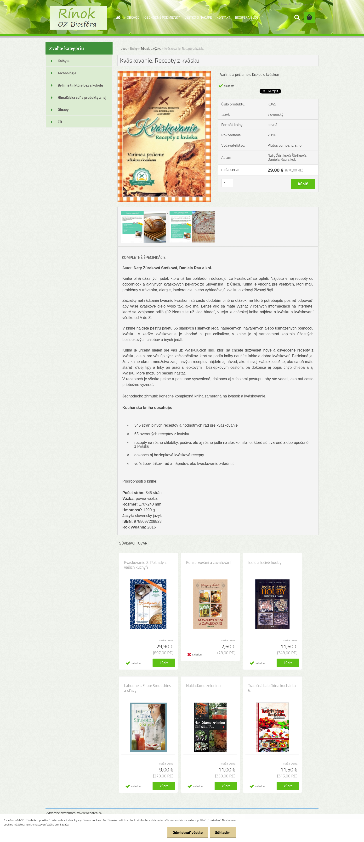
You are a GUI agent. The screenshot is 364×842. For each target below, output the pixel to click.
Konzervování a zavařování (208, 562)
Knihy (133, 48)
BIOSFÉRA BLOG (246, 17)
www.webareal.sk (89, 812)
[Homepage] (117, 17)
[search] (296, 17)
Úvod (123, 48)
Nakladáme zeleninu (203, 685)
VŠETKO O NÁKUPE (198, 17)
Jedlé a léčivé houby (264, 562)
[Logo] (78, 18)
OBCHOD (133, 17)
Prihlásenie (284, 4)
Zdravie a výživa (151, 48)
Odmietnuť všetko (185, 832)
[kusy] (227, 183)
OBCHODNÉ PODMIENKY (162, 17)
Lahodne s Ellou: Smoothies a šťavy (147, 688)
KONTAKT (223, 17)
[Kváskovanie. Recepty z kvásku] (164, 73)
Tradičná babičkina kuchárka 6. (272, 688)
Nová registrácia (304, 4)
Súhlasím (222, 832)
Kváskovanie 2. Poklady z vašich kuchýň (145, 565)
